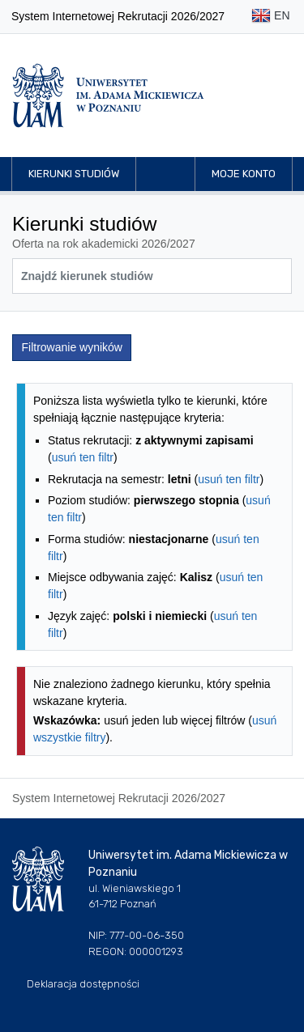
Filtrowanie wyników (72, 347)
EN (270, 17)
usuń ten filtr (82, 457)
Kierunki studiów (73, 174)
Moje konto (244, 174)
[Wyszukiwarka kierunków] (152, 276)
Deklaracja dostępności (83, 984)
